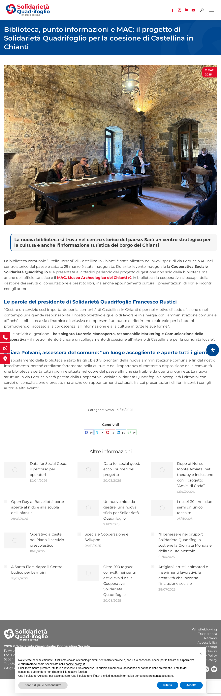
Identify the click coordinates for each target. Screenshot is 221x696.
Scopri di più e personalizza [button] (43, 685)
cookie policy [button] (75, 664)
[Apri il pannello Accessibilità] (212, 350)
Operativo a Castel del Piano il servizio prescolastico (47, 540)
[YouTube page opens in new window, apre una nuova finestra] (193, 10)
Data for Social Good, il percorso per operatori (48, 469)
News (109, 410)
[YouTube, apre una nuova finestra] (214, 669)
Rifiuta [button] (167, 685)
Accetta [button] (191, 685)
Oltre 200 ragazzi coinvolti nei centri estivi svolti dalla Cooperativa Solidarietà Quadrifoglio (119, 581)
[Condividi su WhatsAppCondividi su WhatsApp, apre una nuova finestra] (132, 432)
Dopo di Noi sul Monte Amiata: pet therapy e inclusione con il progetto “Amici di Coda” (195, 474)
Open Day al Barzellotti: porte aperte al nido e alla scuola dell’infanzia (37, 507)
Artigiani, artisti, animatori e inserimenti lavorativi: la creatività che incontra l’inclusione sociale (183, 575)
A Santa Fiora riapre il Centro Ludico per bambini (36, 570)
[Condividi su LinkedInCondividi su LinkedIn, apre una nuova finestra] (121, 432)
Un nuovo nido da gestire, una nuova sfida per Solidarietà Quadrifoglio (121, 510)
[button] (201, 653)
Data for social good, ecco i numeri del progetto (121, 469)
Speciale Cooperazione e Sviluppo (106, 537)
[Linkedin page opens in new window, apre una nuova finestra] (186, 10)
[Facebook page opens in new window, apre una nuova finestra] (172, 10)
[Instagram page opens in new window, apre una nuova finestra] (179, 10)
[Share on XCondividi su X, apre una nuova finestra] (99, 432)
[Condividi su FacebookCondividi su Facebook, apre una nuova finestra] (89, 432)
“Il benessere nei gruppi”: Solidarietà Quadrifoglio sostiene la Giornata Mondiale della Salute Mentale (185, 542)
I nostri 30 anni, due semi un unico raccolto (194, 507)
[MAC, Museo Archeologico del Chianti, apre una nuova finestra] (94, 278)
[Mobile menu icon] (212, 10)
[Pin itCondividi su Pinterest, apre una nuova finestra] (110, 432)
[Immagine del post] (15, 470)
